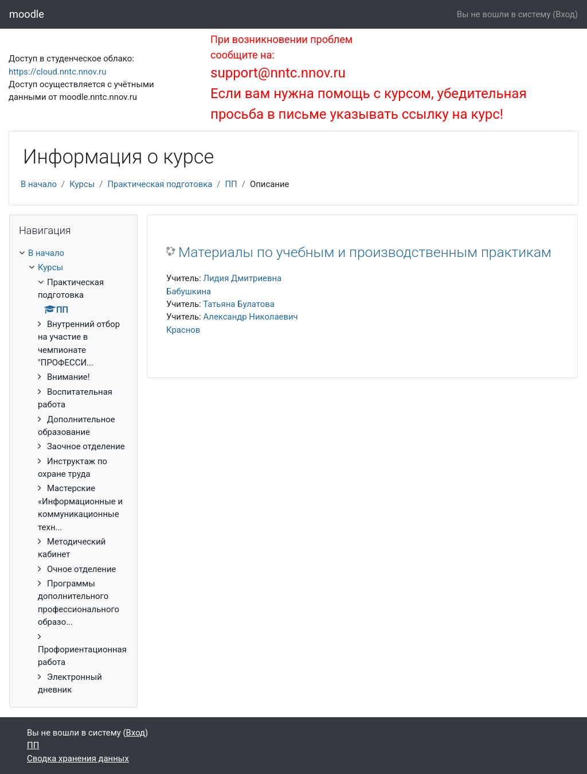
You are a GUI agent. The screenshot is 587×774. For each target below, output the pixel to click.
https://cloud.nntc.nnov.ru (57, 72)
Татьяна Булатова (239, 304)
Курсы (82, 184)
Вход (565, 14)
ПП (231, 184)
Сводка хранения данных (78, 758)
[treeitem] (73, 471)
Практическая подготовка (159, 184)
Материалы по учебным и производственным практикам (364, 252)
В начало (39, 184)
